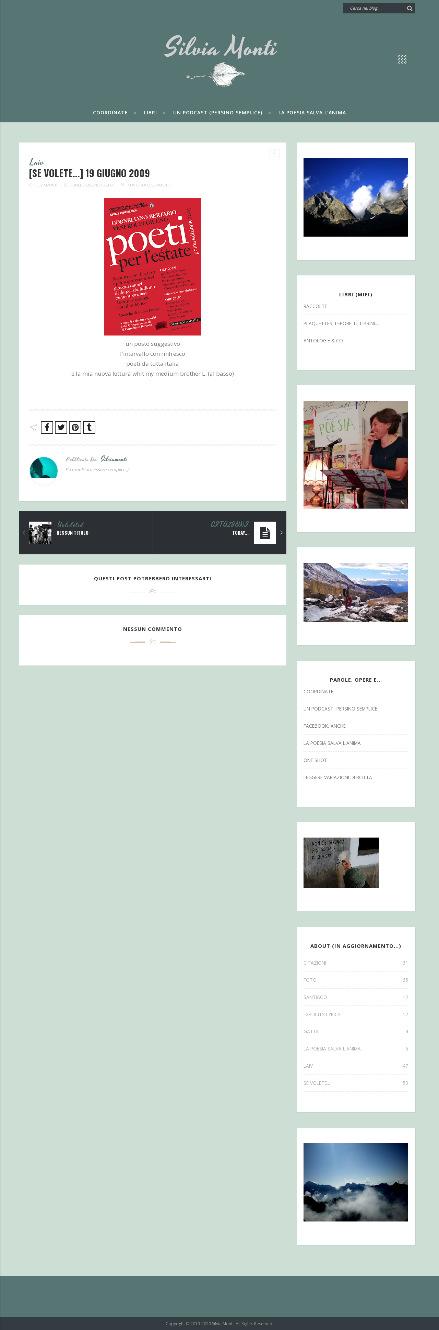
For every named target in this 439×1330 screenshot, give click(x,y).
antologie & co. (324, 340)
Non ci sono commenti (149, 185)
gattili (356, 1031)
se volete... (356, 1083)
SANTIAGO (356, 997)
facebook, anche (325, 726)
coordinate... (320, 691)
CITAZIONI (230, 525)
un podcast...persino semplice (340, 708)
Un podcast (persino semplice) (217, 112)
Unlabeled (70, 525)
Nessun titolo (73, 533)
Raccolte (315, 306)
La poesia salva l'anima (312, 112)
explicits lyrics (356, 1014)
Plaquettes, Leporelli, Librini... (341, 323)
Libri (150, 112)
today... (240, 533)
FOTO (356, 980)
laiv (37, 162)
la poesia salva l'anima (332, 743)
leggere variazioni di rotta (338, 777)
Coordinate (110, 112)
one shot (315, 760)
